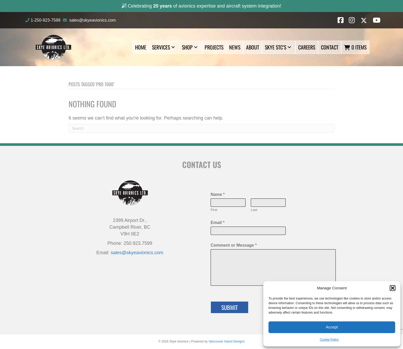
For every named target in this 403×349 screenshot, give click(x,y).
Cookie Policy (329, 339)
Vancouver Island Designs (227, 341)
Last (254, 210)
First (214, 210)
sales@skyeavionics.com (92, 20)
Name (218, 194)
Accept (332, 327)
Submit (229, 307)
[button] (392, 288)
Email (217, 222)
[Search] (201, 128)
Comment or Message (234, 245)
